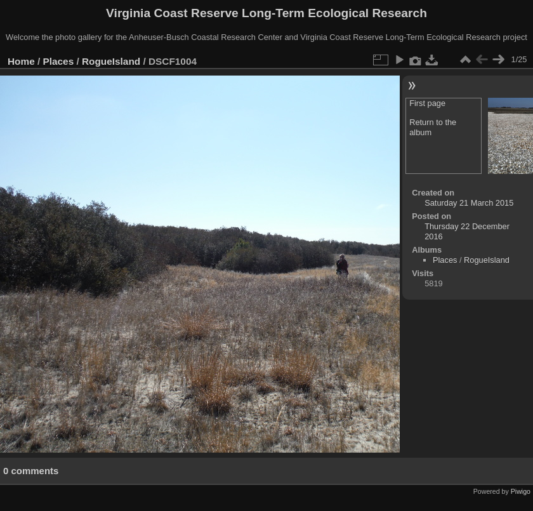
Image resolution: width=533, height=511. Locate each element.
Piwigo (520, 491)
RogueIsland (111, 61)
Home (21, 61)
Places (58, 61)
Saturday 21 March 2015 (468, 203)
